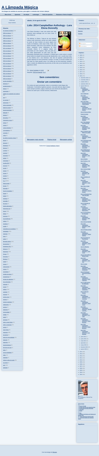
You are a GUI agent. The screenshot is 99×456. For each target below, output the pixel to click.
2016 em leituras (7, 61)
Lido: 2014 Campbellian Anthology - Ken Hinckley (85, 118)
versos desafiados (7, 352)
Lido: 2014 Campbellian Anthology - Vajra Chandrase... (85, 287)
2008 (81, 364)
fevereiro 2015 (84, 347)
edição (4, 158)
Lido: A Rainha (84, 159)
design (4, 140)
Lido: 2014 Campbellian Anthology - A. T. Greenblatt (85, 145)
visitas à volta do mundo (8, 360)
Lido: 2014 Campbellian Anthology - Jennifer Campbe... (86, 308)
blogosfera (5, 117)
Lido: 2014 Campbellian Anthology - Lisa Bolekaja (85, 332)
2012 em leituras (7, 50)
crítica (4, 135)
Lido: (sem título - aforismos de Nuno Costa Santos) (86, 103)
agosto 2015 (84, 85)
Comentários (83, 46)
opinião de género (7, 274)
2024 (81, 57)
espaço (4, 170)
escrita (4, 168)
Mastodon (80, 31)
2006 (81, 368)
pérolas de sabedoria (8, 279)
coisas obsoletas (7, 127)
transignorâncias (7, 345)
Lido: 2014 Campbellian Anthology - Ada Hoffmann (85, 97)
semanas (5, 319)
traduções (5, 342)
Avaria (80, 410)
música (4, 269)
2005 (81, 370)
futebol (4, 196)
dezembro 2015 (85, 77)
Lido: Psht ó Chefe (85, 186)
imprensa (5, 216)
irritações (5, 233)
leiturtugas (5, 251)
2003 (81, 374)
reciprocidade (6, 312)
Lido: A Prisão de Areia (86, 229)
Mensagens (82, 43)
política (4, 289)
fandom (5, 178)
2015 (81, 75)
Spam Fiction (81, 403)
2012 (81, 355)
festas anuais (6, 183)
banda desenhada (7, 110)
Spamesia (17, 14)
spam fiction (6, 329)
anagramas (5, 91)
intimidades (5, 231)
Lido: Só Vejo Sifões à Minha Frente (86, 255)
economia (5, 155)
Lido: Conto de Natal (85, 169)
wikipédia (5, 367)
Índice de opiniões (47, 14)
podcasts (5, 284)
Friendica (80, 33)
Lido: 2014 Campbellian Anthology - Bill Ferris (85, 172)
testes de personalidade (8, 337)
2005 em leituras (7, 38)
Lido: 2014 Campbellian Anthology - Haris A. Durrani (86, 190)
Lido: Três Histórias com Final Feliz (85, 122)
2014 (81, 351)
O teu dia (81, 409)
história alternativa (7, 206)
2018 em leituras (7, 66)
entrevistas (5, 160)
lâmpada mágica (7, 241)
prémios (5, 299)
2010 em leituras (7, 45)
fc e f (44, 72)
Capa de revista (84, 114)
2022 (81, 61)
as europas (5, 100)
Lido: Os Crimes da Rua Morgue (85, 238)
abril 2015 (83, 342)
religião (4, 314)
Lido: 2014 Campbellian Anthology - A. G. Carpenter (85, 296)
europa (4, 173)
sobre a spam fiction (7, 322)
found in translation (7, 191)
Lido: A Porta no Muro (86, 112)
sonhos (4, 327)
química (5, 307)
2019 (81, 67)
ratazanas (5, 309)
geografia (5, 201)
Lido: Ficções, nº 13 (85, 161)
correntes (5, 133)
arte (4, 97)
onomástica (5, 271)
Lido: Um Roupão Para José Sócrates (86, 194)
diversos (5, 148)
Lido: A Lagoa (84, 264)
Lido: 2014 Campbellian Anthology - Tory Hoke (85, 89)
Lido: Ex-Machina (85, 246)
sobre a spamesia (7, 324)
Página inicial (51, 139)
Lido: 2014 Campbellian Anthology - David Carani (85, 302)
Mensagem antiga (66, 139)
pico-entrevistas (6, 281)
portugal (5, 294)
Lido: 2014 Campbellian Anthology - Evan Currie (85, 250)
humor (4, 211)
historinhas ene (6, 208)
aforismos (5, 83)
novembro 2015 (85, 79)
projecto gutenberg (7, 302)
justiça (4, 239)
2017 (81, 71)
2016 (81, 73)
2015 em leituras (37, 72)
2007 (81, 366)
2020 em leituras (7, 71)
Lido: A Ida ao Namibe (86, 221)
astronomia (5, 102)
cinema (4, 125)
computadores (6, 130)
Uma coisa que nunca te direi (86, 416)
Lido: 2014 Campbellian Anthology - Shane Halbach (86, 136)
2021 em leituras (7, 73)
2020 (81, 65)
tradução (5, 340)
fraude (4, 193)
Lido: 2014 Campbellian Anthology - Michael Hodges (86, 108)
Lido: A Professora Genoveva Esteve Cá (85, 273)
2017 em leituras (7, 63)
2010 (81, 360)
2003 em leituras (7, 33)
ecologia (5, 153)
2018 (81, 69)
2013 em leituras (7, 53)
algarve (5, 88)
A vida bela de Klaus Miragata (86, 408)
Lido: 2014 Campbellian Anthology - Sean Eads (85, 182)
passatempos (6, 276)
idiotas (4, 213)
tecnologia (5, 334)
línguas (4, 254)
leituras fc (5, 249)
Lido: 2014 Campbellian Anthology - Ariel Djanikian (85, 217)
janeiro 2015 (84, 349)
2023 (81, 59)
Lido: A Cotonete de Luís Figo (85, 204)
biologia (5, 115)
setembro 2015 (84, 83)
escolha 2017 (6, 163)
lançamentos (6, 244)
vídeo (4, 355)
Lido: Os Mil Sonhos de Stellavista (85, 283)
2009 (81, 362)
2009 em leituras (7, 43)
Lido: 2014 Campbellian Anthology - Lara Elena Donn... (85, 208)
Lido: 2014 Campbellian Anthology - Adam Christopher (85, 268)
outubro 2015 (84, 81)
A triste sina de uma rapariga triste (87, 407)
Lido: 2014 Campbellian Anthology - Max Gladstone (85, 165)
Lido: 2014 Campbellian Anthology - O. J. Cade (85, 314)
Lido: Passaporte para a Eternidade (86, 141)
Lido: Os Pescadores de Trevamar (85, 213)
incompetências (6, 218)
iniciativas (5, 223)
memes (5, 264)
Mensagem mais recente (35, 139)
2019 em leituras (7, 68)
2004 (81, 372)
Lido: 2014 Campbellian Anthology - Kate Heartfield (85, 127)
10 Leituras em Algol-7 (8, 30)
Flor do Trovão (82, 406)
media (4, 261)
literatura (5, 259)
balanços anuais (7, 107)
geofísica (5, 198)
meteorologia (6, 266)
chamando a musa (7, 120)
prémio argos (6, 297)
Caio (80, 413)
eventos (5, 175)
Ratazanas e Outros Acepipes (64, 14)
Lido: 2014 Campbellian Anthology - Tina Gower (85, 155)
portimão (5, 292)
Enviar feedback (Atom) (53, 145)
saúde (4, 317)
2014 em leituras (7, 55)
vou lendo (5, 362)
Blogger (55, 452)
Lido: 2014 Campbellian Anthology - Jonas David (86, 242)
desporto (5, 143)
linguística (5, 256)
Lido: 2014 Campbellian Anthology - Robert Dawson (86, 233)
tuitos (4, 350)
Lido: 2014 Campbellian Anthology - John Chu (85, 260)
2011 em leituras (7, 48)
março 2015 (84, 345)
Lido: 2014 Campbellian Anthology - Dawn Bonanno (85, 326)
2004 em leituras (7, 35)
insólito (4, 226)
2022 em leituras (7, 76)
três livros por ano (7, 347)
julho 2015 (83, 336)
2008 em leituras (7, 40)
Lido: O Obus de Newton (84, 292)
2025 (81, 55)
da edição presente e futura (9, 138)
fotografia (5, 188)
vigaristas (5, 357)
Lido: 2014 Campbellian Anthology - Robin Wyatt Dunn (85, 199)
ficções (4, 186)
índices (4, 221)
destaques (5, 145)
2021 (81, 63)
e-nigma (5, 150)
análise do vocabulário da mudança (11, 93)
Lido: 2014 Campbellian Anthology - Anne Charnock (85, 278)
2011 (81, 357)
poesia (4, 286)
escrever (5, 165)
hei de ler (5, 203)
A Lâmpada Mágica (20, 7)
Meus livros (8, 14)
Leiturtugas (36, 14)
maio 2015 (83, 340)
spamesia (5, 332)
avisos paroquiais (7, 105)
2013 (81, 353)
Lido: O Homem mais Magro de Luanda (86, 132)
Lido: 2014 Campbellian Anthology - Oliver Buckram (85, 320)
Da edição (26, 14)
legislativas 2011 (7, 246)
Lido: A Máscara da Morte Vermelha (85, 150)
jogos (4, 236)
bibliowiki (5, 112)
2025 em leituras (7, 78)
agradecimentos (7, 86)
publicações (6, 304)
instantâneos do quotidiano (9, 228)
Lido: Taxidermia (84, 93)
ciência (4, 122)
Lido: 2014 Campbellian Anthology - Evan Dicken (85, 225)
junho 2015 (84, 338)
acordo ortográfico (7, 81)
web (4, 365)
